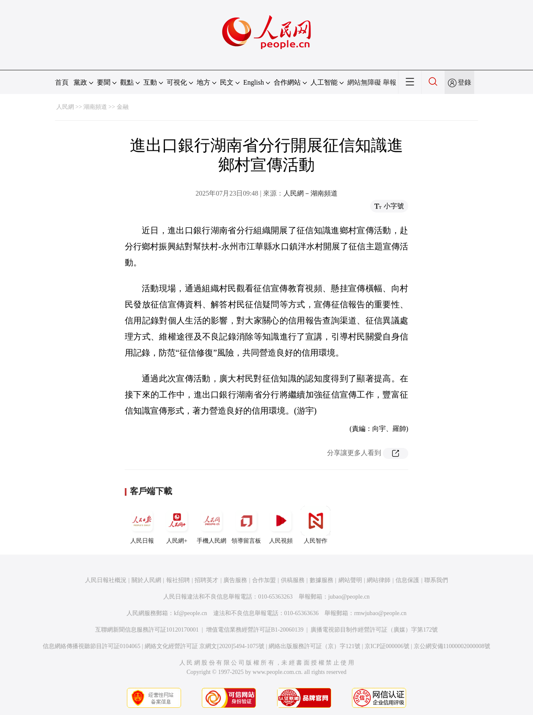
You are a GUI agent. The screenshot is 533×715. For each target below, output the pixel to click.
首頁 (62, 82)
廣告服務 (235, 580)
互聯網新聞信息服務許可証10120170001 (147, 630)
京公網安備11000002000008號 (452, 646)
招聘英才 (206, 580)
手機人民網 (211, 525)
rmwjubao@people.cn (380, 613)
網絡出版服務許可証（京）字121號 (314, 646)
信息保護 (407, 580)
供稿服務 (293, 580)
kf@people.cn (190, 613)
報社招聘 (178, 580)
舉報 (389, 82)
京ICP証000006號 (387, 646)
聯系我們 (436, 580)
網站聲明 (350, 580)
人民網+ (177, 525)
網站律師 (378, 580)
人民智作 (315, 525)
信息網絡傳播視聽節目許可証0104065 (91, 646)
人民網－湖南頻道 (310, 193)
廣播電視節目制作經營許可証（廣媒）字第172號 (374, 630)
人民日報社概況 (105, 580)
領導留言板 (246, 525)
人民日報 (142, 525)
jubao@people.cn (349, 597)
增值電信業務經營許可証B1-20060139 (255, 630)
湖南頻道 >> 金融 (106, 107)
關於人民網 (146, 580)
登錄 (464, 82)
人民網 (65, 107)
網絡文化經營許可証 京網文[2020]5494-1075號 (205, 646)
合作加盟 (264, 580)
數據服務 (321, 580)
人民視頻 (281, 525)
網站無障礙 (364, 82)
